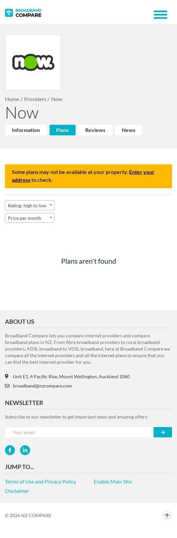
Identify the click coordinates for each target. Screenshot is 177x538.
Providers (35, 99)
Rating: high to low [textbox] (27, 205)
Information (26, 130)
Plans (62, 130)
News (128, 130)
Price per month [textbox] (24, 218)
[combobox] (29, 205)
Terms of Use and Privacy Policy (40, 481)
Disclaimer (17, 491)
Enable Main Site (113, 481)
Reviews (95, 130)
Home (12, 99)
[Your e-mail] (79, 432)
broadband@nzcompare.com (38, 385)
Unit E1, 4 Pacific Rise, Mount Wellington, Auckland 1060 (67, 376)
